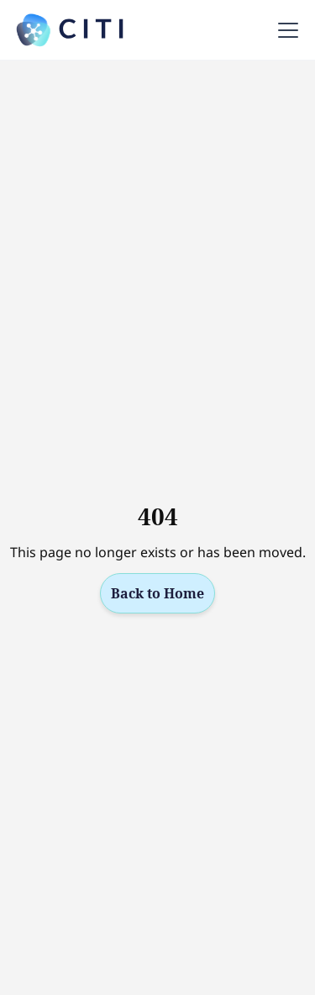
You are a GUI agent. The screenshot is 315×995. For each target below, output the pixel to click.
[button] (285, 30)
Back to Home (157, 593)
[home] (70, 30)
